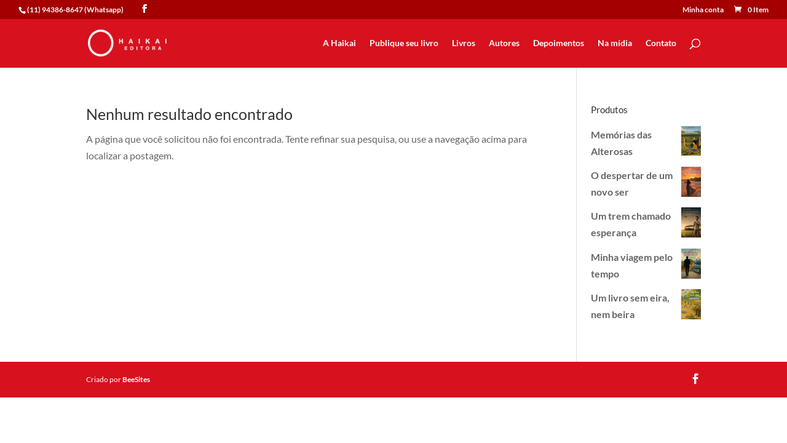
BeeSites (136, 379)
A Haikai (339, 43)
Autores (504, 43)
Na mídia (615, 43)
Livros (463, 43)
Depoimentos (558, 43)
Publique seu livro (404, 43)
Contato (661, 43)
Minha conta (703, 10)
